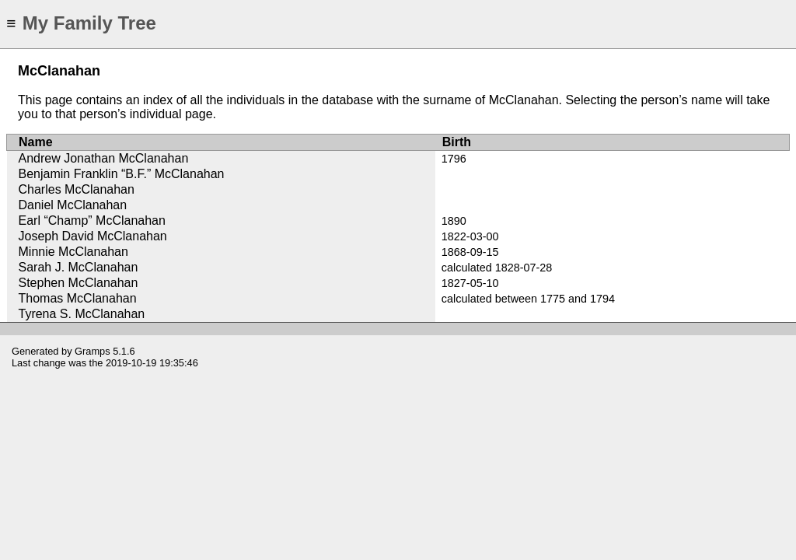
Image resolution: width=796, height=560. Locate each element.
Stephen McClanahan (78, 282)
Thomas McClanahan (78, 298)
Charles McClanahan (76, 189)
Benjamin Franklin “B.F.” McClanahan (122, 173)
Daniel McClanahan (73, 205)
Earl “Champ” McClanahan (92, 220)
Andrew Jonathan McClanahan (104, 158)
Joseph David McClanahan (93, 236)
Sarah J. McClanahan (78, 267)
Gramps (92, 351)
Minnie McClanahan (73, 251)
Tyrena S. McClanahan (82, 313)
